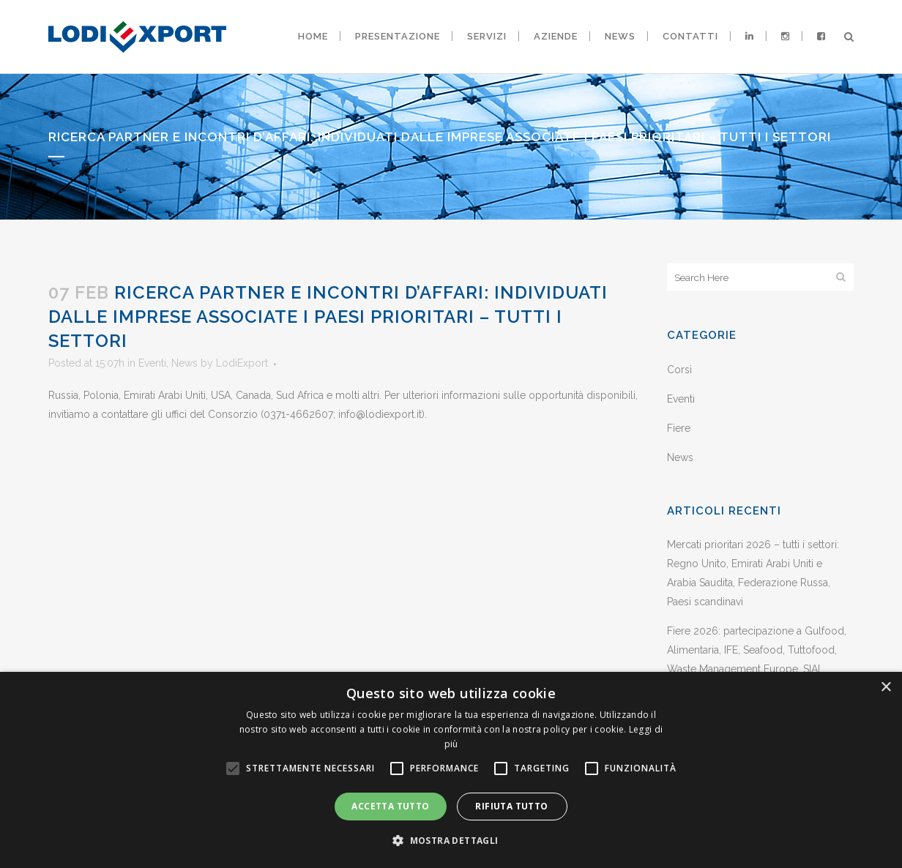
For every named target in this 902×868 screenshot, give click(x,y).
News (184, 363)
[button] (450, 840)
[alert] (451, 770)
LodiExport (242, 363)
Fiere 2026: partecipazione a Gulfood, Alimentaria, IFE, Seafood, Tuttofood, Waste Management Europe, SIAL (756, 650)
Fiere (678, 428)
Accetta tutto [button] (390, 806)
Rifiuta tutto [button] (511, 806)
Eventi (152, 363)
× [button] (885, 687)
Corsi (679, 369)
